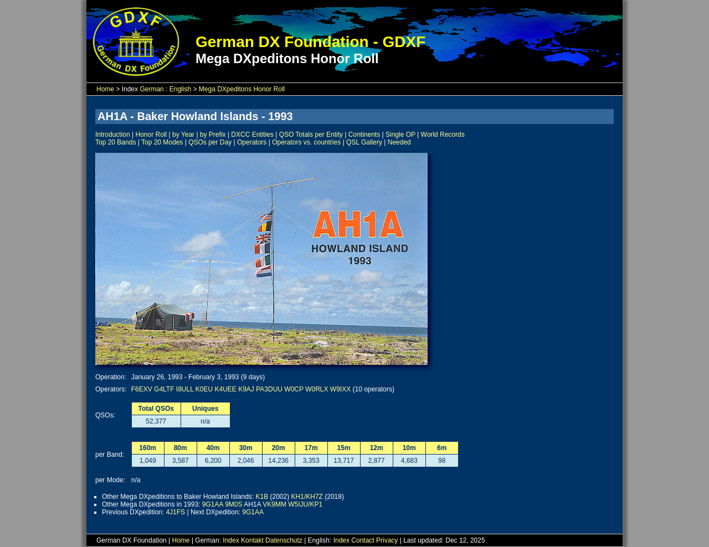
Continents (364, 134)
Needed (399, 142)
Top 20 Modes (162, 142)
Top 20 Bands (115, 142)
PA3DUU (269, 389)
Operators (251, 142)
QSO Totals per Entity (311, 134)
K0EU (204, 389)
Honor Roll (151, 134)
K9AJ (246, 389)
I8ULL (185, 389)
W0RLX (316, 389)
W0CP (293, 389)
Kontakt (252, 540)
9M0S (233, 504)
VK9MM (274, 504)
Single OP (400, 134)
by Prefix (213, 134)
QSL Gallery (364, 142)
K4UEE (225, 389)
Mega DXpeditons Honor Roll (242, 89)
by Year (183, 134)
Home (105, 89)
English (180, 89)
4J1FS (175, 512)
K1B (261, 496)
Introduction (112, 134)
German (151, 89)
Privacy (387, 540)
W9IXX (340, 389)
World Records (443, 134)
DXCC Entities (252, 134)
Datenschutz (283, 540)
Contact (362, 540)
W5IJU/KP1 (305, 504)
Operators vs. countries (306, 142)
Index (231, 540)
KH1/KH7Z (307, 496)
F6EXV (141, 389)
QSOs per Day (210, 142)
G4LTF (164, 389)
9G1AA (212, 504)
